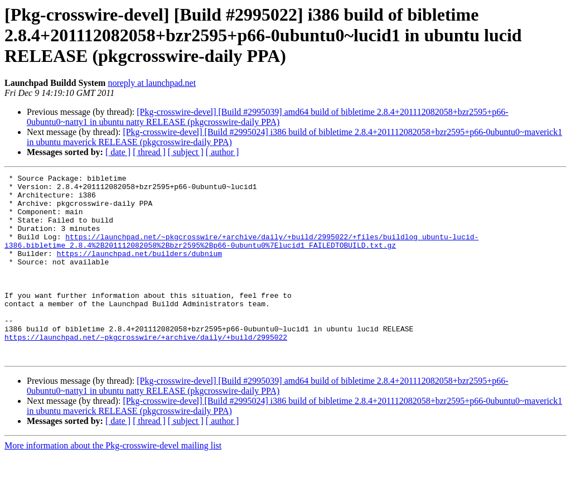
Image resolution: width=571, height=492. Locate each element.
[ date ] (117, 152)
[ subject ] (186, 152)
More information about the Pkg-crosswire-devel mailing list (112, 482)
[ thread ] (149, 152)
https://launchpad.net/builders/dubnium (139, 270)
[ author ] (222, 152)
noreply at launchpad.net (152, 83)
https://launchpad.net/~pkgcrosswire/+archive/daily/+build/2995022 (145, 370)
